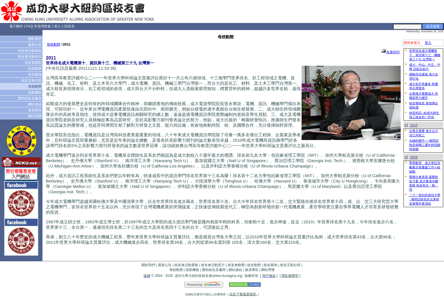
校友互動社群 (31, 80)
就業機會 (35, 92)
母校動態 (35, 86)
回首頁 (69, 26)
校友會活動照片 (30, 57)
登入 (57, 26)
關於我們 (35, 39)
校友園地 (35, 75)
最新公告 (35, 45)
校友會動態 (33, 63)
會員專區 (35, 110)
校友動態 (35, 69)
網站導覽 (35, 116)
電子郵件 (16, 26)
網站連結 (35, 104)
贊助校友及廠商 (30, 98)
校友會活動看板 (30, 51)
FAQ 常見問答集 (38, 26)
